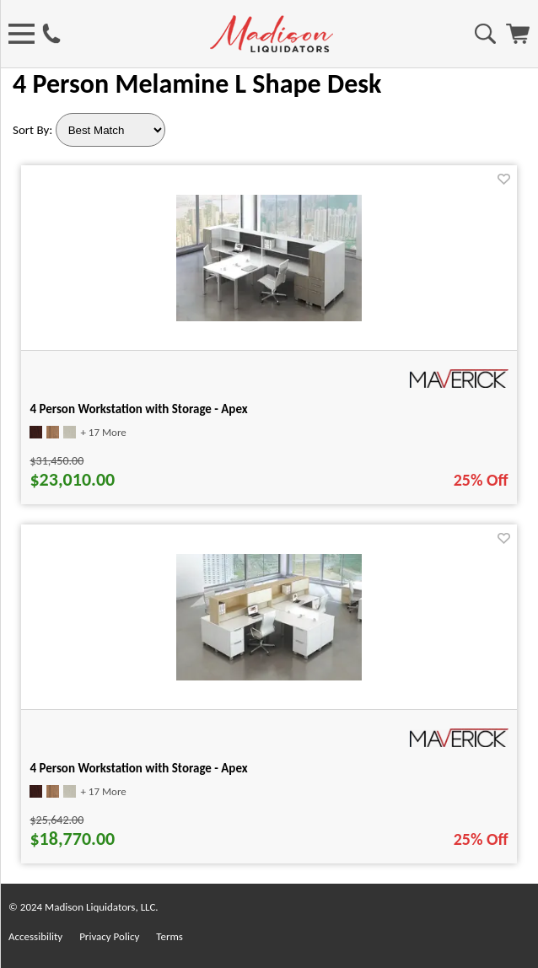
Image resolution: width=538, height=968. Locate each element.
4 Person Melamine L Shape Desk (197, 83)
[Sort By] (110, 130)
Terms (169, 936)
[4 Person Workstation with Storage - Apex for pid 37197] (269, 676)
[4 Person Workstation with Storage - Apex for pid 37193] (269, 317)
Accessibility (35, 936)
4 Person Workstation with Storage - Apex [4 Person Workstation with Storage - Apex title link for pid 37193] (138, 409)
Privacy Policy (109, 936)
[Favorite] (504, 179)
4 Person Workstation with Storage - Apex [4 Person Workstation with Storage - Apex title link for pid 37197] (138, 768)
